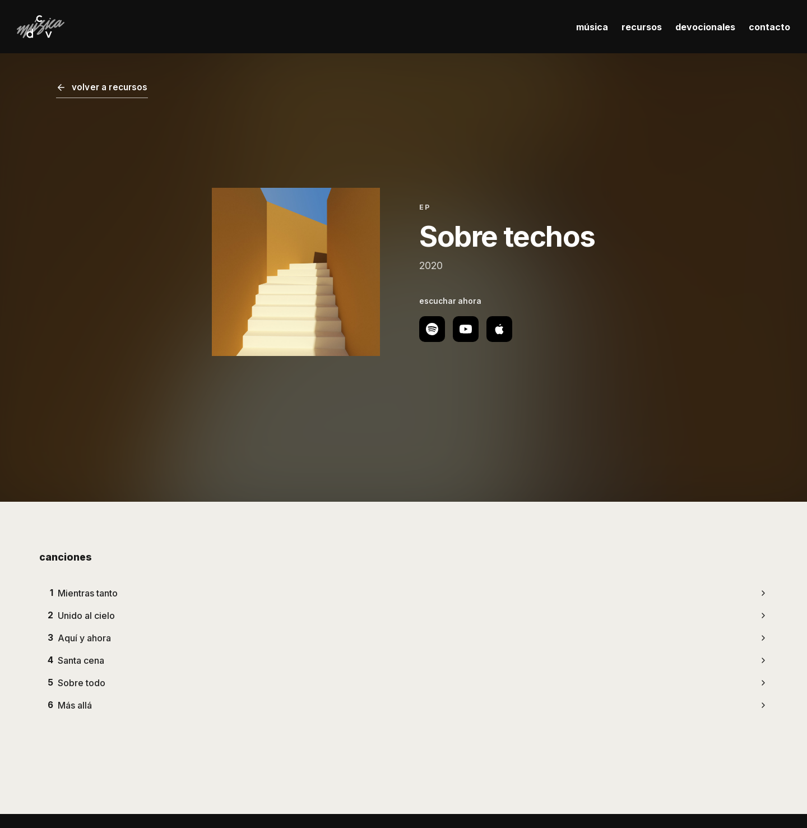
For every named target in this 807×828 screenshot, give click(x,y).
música (592, 27)
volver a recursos (102, 87)
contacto (769, 27)
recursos (642, 27)
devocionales (705, 27)
